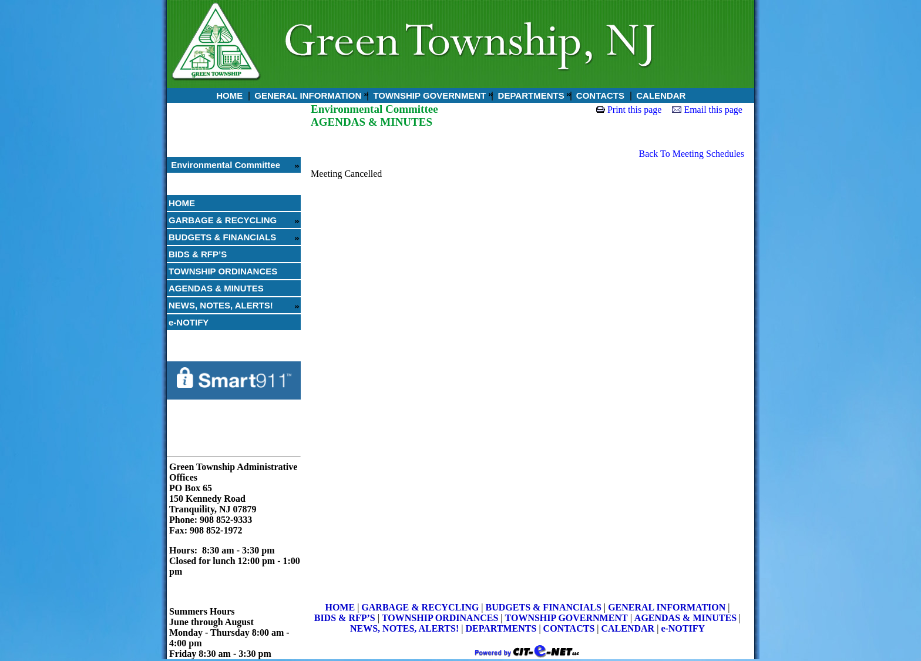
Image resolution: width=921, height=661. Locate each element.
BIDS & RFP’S (198, 254)
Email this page (713, 110)
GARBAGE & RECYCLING (223, 220)
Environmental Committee (224, 165)
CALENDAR (659, 95)
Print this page (634, 110)
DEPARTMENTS (529, 95)
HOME (228, 95)
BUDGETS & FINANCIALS (222, 237)
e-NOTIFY (189, 322)
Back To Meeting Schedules (691, 154)
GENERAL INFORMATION (306, 95)
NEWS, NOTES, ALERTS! (221, 305)
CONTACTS (599, 95)
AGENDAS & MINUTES (216, 288)
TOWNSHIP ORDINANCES (223, 271)
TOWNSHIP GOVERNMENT (428, 95)
